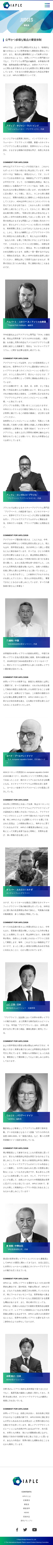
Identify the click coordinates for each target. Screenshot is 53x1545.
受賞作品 (26, 1517)
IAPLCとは (26, 1496)
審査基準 (26, 1508)
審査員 (26, 1504)
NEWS (26, 1512)
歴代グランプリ (26, 1521)
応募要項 (26, 1500)
